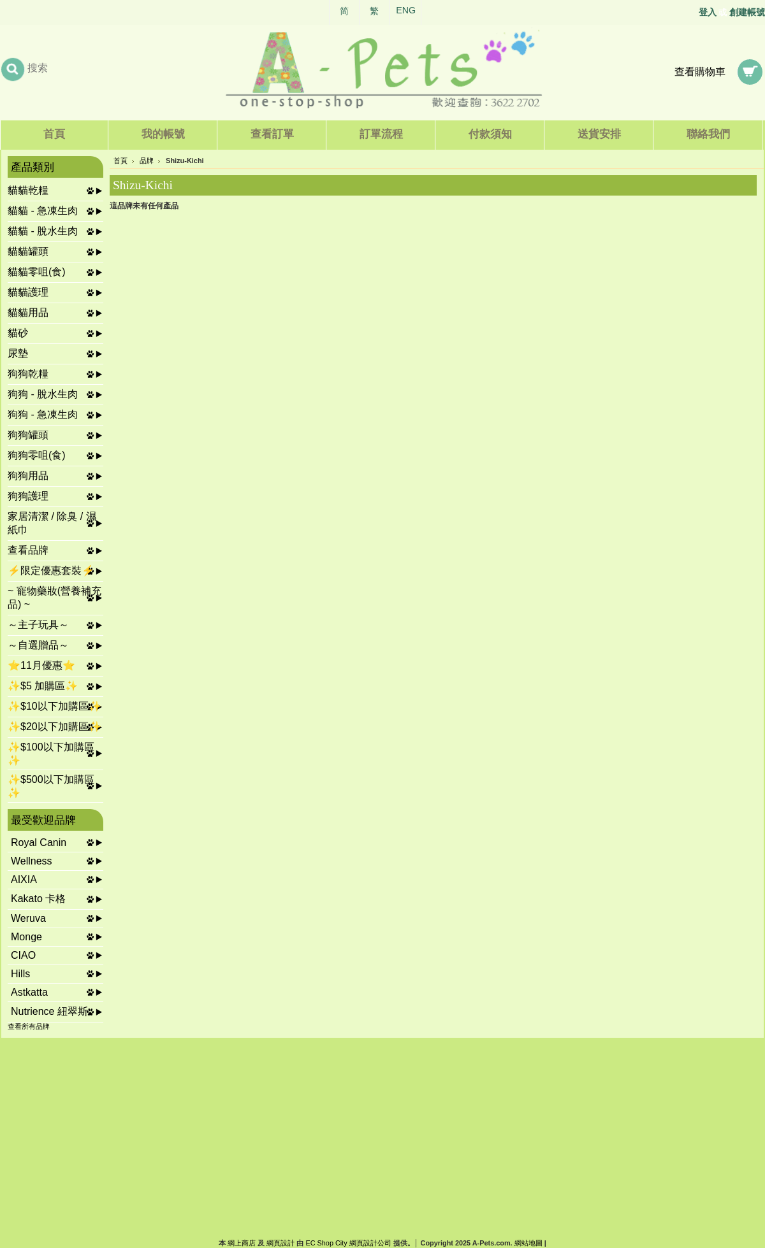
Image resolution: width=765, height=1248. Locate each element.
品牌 (147, 160)
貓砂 (18, 332)
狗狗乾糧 (28, 373)
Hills (20, 973)
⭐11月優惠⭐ (41, 665)
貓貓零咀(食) (37, 271)
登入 (708, 12)
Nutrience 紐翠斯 (49, 1011)
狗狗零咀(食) (37, 455)
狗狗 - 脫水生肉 (43, 394)
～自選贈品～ (38, 645)
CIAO (23, 955)
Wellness (31, 861)
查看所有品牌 (29, 1026)
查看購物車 (699, 71)
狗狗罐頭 (28, 434)
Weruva (28, 918)
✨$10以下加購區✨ (54, 706)
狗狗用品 (28, 475)
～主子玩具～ (38, 624)
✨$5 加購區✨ (43, 685)
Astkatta (29, 992)
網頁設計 (280, 1243)
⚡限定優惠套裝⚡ (51, 570)
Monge (26, 936)
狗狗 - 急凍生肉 (43, 414)
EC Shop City (326, 1243)
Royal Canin (38, 842)
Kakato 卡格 (38, 898)
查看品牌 (28, 550)
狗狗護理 (28, 496)
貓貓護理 (28, 292)
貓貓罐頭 (28, 251)
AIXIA (24, 879)
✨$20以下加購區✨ (54, 726)
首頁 (120, 160)
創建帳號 (747, 12)
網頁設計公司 (370, 1243)
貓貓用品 (28, 312)
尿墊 (18, 353)
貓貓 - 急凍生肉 (43, 210)
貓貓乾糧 (28, 190)
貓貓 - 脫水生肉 (43, 231)
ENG (406, 10)
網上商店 (242, 1243)
